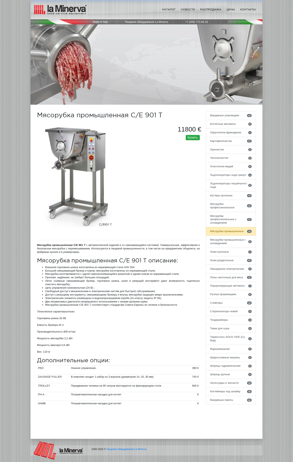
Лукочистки (231, 149)
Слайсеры (231, 302)
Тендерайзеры (231, 320)
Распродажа (210, 9)
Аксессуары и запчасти (231, 383)
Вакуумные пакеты (231, 400)
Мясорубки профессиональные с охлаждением (231, 219)
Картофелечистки (231, 141)
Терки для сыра (231, 328)
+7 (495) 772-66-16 (196, 21)
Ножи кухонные (231, 251)
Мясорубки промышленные (231, 231)
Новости (188, 9)
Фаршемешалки (231, 349)
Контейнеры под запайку (231, 391)
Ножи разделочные (231, 260)
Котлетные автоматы (231, 124)
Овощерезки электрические (231, 269)
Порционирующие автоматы (231, 285)
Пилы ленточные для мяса (231, 277)
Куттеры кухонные (231, 195)
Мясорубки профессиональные (231, 205)
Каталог (169, 9)
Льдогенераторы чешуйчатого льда (231, 185)
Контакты (248, 9)
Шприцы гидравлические (231, 365)
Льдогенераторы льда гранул (231, 175)
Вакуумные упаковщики (231, 115)
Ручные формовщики (231, 294)
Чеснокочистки (231, 158)
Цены (230, 9)
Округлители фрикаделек (231, 132)
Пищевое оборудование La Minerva (126, 449)
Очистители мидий (231, 166)
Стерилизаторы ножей (231, 311)
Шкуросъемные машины (231, 357)
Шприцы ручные (231, 374)
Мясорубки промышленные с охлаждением (231, 241)
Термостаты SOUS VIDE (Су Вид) (231, 338)
